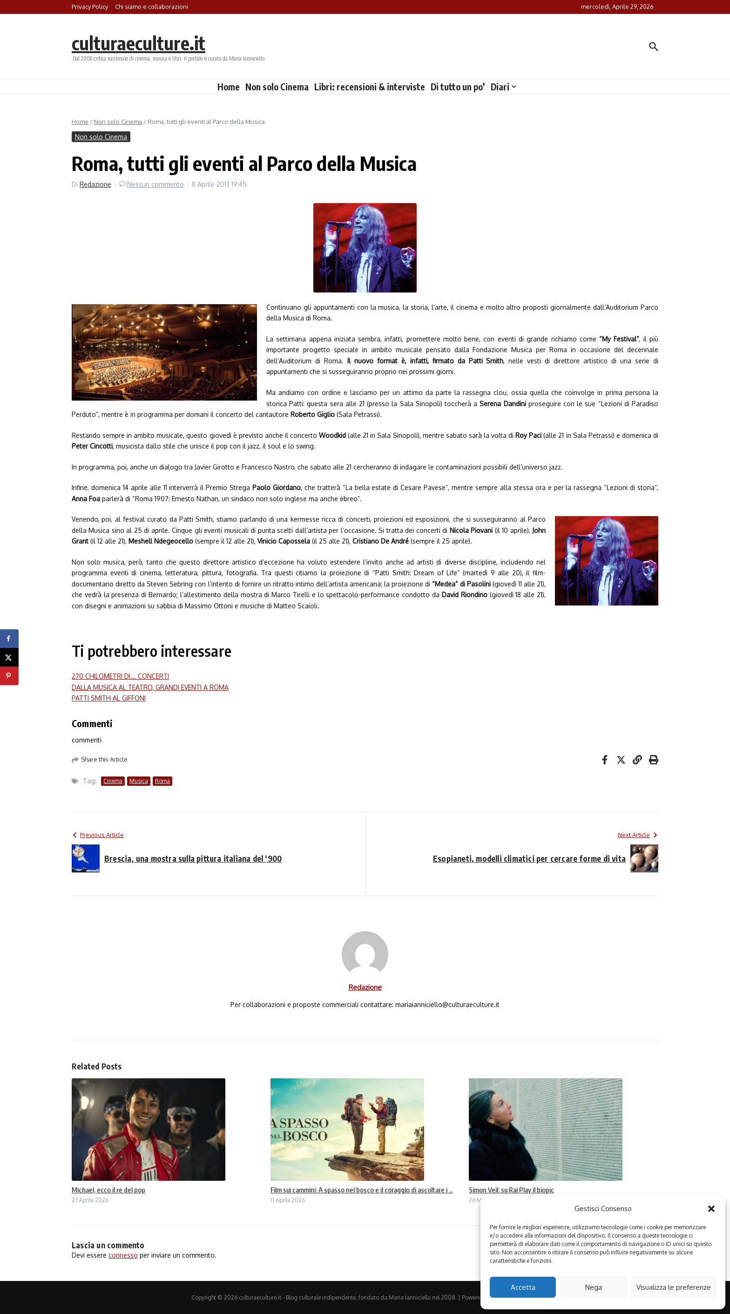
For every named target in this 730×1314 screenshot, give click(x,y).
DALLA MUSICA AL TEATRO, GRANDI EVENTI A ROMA (150, 687)
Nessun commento (155, 184)
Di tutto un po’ (458, 86)
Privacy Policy (90, 6)
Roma (162, 780)
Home (228, 86)
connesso (123, 1255)
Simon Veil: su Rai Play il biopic (511, 1189)
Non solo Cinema (277, 86)
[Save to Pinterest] (9, 676)
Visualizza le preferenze (673, 1287)
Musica (138, 780)
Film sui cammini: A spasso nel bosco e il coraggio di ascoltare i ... (361, 1189)
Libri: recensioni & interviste (369, 86)
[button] (711, 1208)
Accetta (523, 1287)
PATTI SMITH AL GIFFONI (109, 698)
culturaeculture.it (138, 42)
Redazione (95, 184)
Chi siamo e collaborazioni (151, 6)
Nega (593, 1287)
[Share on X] (9, 657)
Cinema (112, 780)
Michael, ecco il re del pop (108, 1189)
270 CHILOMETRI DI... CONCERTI (120, 676)
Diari (503, 86)
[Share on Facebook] (9, 638)
